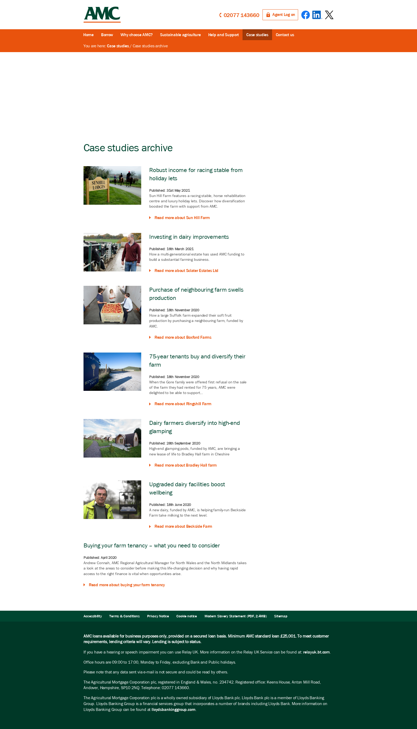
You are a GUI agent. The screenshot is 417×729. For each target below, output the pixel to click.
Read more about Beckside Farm (183, 526)
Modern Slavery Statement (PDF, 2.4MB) (236, 616)
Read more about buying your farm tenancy (127, 585)
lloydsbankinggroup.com (173, 709)
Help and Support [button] (223, 34)
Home (88, 34)
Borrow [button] (107, 34)
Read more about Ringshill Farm (183, 403)
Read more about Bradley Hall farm (186, 465)
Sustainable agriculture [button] (180, 34)
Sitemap (280, 616)
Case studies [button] (257, 34)
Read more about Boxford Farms (183, 337)
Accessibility (93, 616)
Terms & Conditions (124, 616)
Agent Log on (283, 14)
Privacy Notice (158, 616)
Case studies (118, 46)
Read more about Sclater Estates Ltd (186, 270)
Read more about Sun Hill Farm (182, 217)
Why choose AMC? (136, 34)
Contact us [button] (285, 34)
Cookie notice (186, 616)
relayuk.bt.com (316, 652)
